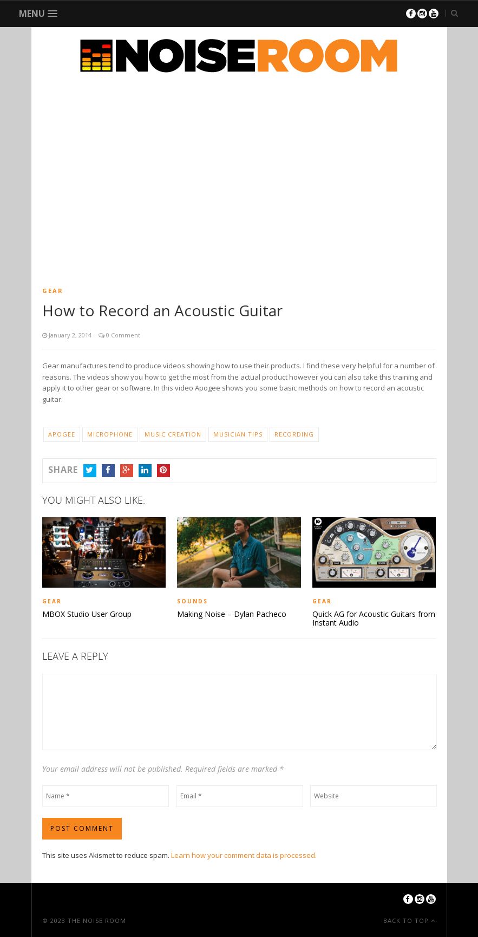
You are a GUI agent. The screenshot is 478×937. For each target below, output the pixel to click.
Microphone (110, 434)
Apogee (61, 434)
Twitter (89, 470)
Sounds (192, 601)
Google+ (126, 470)
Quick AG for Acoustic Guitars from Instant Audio (373, 619)
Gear (52, 291)
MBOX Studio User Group (87, 614)
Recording (294, 434)
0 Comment (122, 335)
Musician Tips (238, 434)
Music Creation (173, 434)
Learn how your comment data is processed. (244, 855)
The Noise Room (97, 920)
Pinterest (163, 470)
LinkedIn (145, 470)
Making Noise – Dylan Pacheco (231, 614)
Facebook (108, 470)
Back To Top (407, 920)
